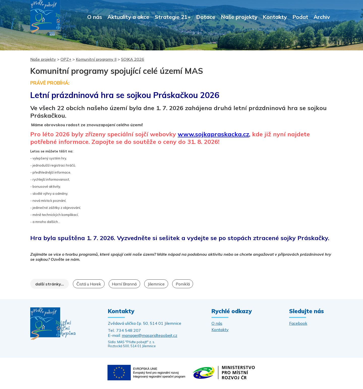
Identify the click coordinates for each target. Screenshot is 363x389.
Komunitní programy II (96, 59)
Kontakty (275, 16)
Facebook (298, 323)
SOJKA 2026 (132, 59)
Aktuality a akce (128, 16)
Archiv (322, 16)
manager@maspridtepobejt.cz (149, 335)
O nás (94, 16)
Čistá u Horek (88, 283)
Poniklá (183, 283)
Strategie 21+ (173, 16)
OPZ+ (65, 59)
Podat (300, 16)
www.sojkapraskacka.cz (213, 134)
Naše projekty (239, 16)
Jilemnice (156, 283)
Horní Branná (124, 283)
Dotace (205, 16)
